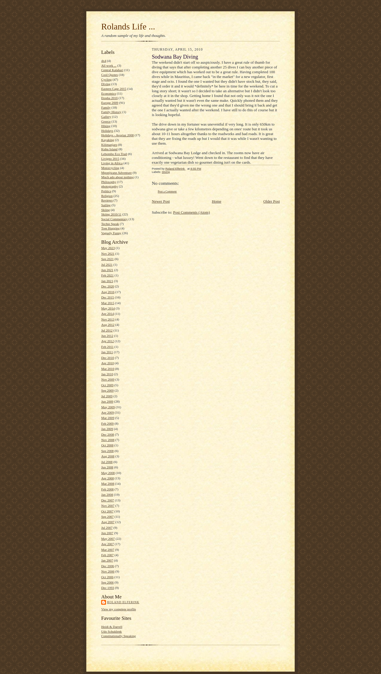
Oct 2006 (107, 577)
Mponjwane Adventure (116, 172)
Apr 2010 (107, 363)
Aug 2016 (107, 292)
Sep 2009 (107, 390)
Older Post (271, 201)
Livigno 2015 (110, 158)
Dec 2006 (107, 566)
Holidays (107, 130)
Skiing (105, 210)
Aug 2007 (107, 522)
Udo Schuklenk (111, 631)
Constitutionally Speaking (118, 636)
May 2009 (108, 407)
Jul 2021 (107, 264)
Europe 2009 (109, 102)
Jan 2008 (107, 494)
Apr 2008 (107, 478)
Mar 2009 (107, 418)
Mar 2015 (107, 303)
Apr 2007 (107, 544)
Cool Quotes (109, 74)
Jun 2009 (107, 401)
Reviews (107, 200)
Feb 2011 (107, 346)
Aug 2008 (107, 456)
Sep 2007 (107, 516)
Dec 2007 (107, 500)
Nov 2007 (107, 505)
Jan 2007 (107, 560)
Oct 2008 (107, 445)
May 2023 (108, 248)
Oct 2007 (107, 511)
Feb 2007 (107, 555)
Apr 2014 (107, 313)
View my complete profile (118, 609)
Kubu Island (109, 149)
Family (106, 107)
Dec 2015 (107, 297)
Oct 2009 (107, 385)
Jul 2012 (107, 330)
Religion (107, 196)
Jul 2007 (107, 527)
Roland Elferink (123, 602)
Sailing (106, 205)
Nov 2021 (107, 253)
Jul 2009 (107, 396)
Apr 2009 (107, 412)
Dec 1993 (107, 587)
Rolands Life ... (128, 26)
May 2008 (108, 473)
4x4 (103, 60)
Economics (108, 93)
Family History (111, 112)
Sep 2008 (107, 451)
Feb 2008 (107, 489)
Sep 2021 (107, 259)
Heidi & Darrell (111, 626)
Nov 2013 (107, 319)
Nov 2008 (107, 440)
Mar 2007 (107, 549)
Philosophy (108, 182)
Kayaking (107, 140)
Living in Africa (112, 163)
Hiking (105, 126)
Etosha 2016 (109, 98)
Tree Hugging (110, 228)
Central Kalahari (112, 70)
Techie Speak (110, 224)
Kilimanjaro (109, 144)
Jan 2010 (107, 374)
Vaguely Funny (111, 233)
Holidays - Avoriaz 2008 (117, 135)
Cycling (106, 79)
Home (216, 201)
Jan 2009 (107, 429)
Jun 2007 (107, 533)
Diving (105, 84)
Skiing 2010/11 (111, 214)
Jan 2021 (107, 281)
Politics (106, 191)
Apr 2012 (107, 341)
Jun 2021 (107, 270)
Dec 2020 (107, 286)
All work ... (108, 65)
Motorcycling (110, 168)
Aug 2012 (107, 324)
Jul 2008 (107, 462)
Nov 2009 (107, 379)
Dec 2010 (107, 357)
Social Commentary (114, 219)
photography (109, 186)
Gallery (106, 116)
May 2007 (108, 538)
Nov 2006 (107, 571)
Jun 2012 (107, 335)
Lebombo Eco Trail (114, 154)
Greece (106, 121)
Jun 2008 (107, 467)
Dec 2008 (107, 434)
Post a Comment (167, 191)
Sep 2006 (107, 582)
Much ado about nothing (117, 177)
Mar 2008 (107, 483)
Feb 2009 (107, 423)
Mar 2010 (107, 368)
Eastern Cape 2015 (113, 88)
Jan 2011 (107, 352)
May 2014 (108, 308)
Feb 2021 (107, 275)
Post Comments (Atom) (191, 212)
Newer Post (161, 201)
